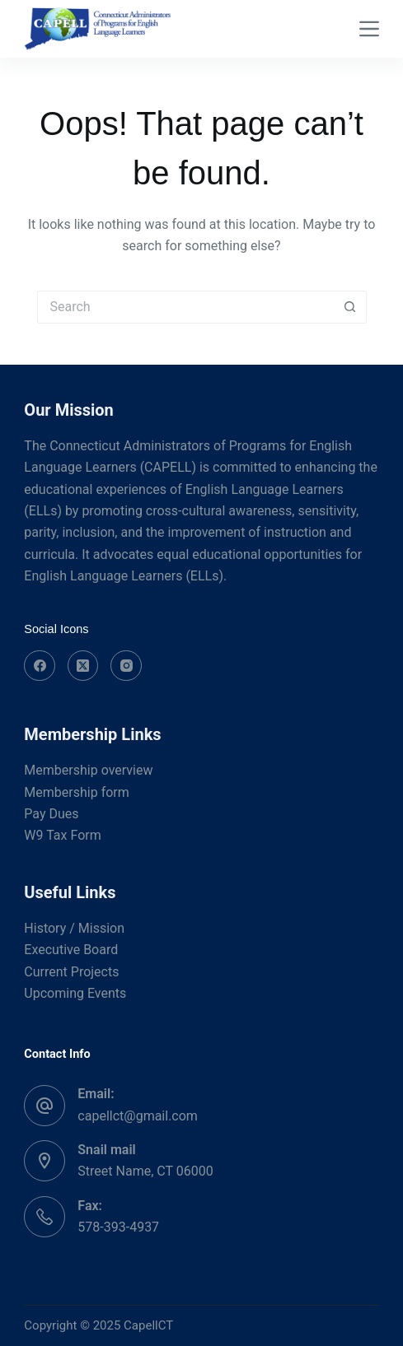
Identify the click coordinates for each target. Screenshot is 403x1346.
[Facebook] (39, 666)
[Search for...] (185, 307)
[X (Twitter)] (83, 666)
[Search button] (350, 307)
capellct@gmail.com (137, 1116)
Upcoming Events (75, 993)
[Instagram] (126, 666)
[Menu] (369, 29)
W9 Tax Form (62, 835)
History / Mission (74, 928)
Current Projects (71, 972)
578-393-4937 (118, 1227)
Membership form (76, 792)
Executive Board (71, 949)
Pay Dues (51, 814)
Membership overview (88, 770)
